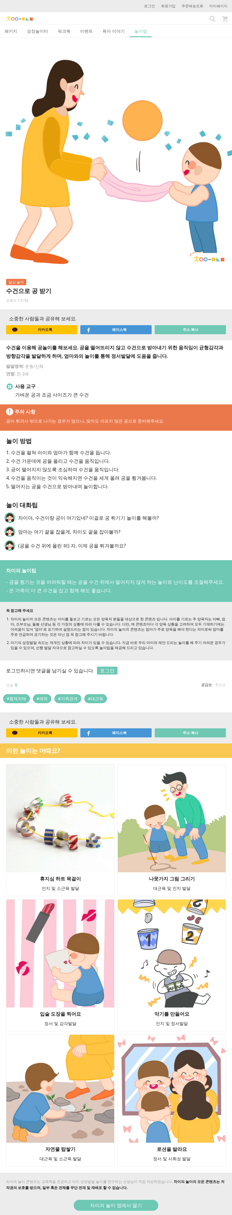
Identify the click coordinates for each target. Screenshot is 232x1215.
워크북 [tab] (64, 31)
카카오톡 (32, 329)
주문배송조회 (192, 5)
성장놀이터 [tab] (37, 31)
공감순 (206, 684)
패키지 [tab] (11, 31)
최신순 (220, 684)
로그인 (149, 5)
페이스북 (106, 329)
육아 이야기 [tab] (113, 31)
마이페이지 (218, 5)
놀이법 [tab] (140, 31)
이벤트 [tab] (86, 31)
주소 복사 (190, 329)
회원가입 (168, 5)
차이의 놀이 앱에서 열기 (116, 1205)
